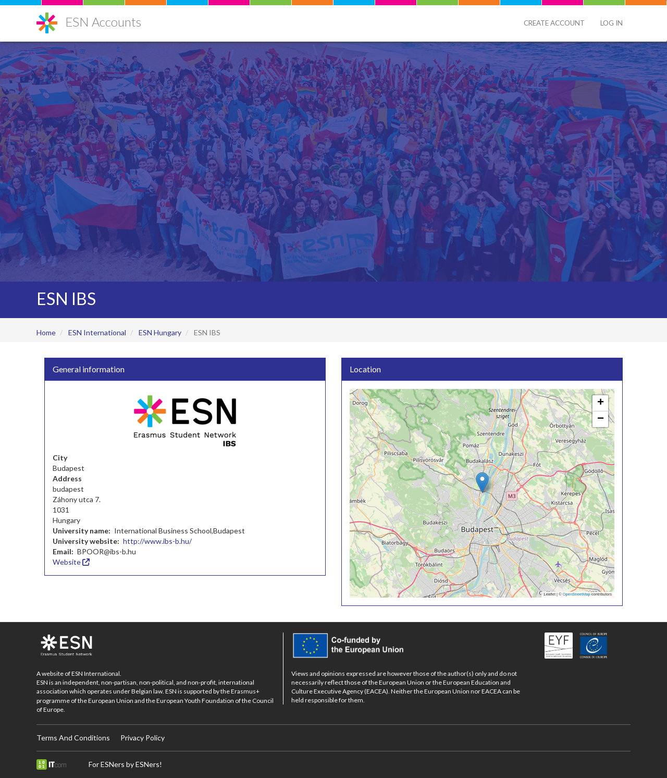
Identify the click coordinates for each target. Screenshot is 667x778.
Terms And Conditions (73, 737)
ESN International (97, 332)
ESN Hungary (160, 332)
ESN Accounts (103, 21)
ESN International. (96, 673)
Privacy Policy (142, 737)
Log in (611, 23)
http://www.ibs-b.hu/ (157, 541)
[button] (482, 482)
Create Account (554, 23)
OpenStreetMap (576, 594)
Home (46, 332)
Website (71, 561)
